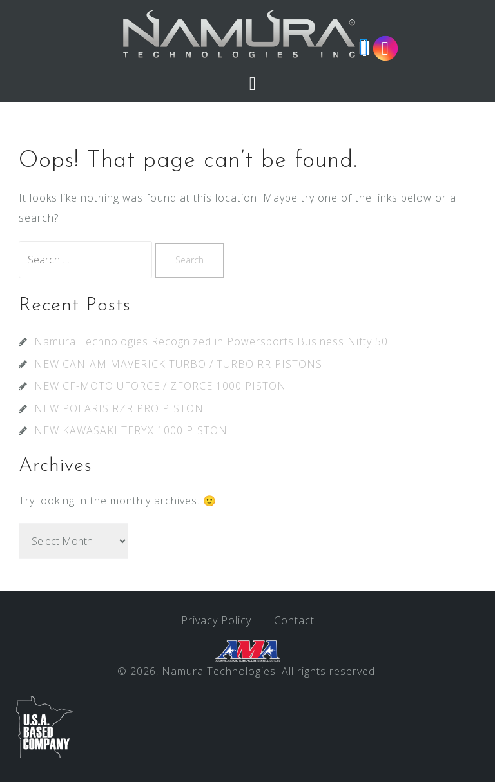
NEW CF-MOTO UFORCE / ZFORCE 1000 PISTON (160, 386)
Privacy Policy (216, 620)
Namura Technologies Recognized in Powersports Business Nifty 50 (211, 341)
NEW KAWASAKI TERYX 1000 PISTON (131, 430)
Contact (294, 620)
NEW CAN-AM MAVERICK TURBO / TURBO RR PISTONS (178, 364)
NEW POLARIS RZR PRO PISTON (119, 408)
